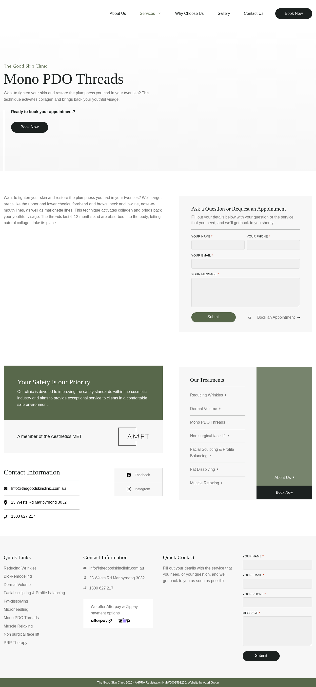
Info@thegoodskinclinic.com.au (38, 488)
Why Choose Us (189, 13)
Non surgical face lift (208, 436)
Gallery (223, 13)
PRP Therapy (15, 643)
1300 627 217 (23, 516)
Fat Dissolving (202, 469)
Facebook (142, 475)
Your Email (202, 255)
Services (154, 13)
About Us (118, 13)
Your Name (202, 236)
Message (251, 613)
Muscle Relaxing (204, 483)
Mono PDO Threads (207, 422)
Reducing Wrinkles (206, 395)
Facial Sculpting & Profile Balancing (212, 452)
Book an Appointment (276, 317)
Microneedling (16, 609)
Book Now (294, 13)
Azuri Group (211, 682)
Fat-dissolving (16, 601)
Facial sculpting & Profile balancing (34, 593)
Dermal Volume (203, 409)
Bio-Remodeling (18, 576)
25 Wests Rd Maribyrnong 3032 (39, 502)
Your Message (205, 274)
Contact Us (253, 13)
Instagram (142, 489)
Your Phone (258, 236)
